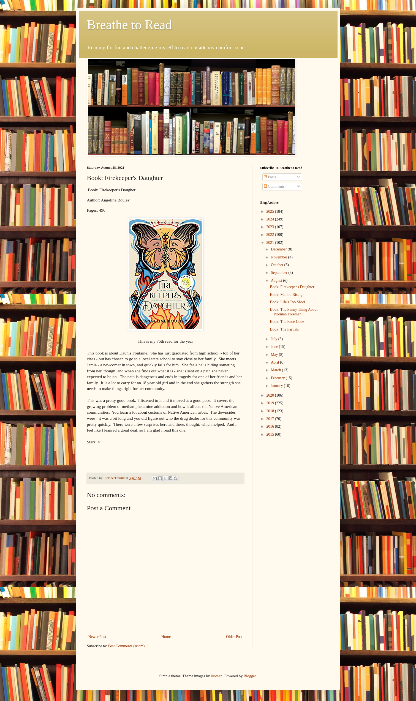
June (275, 347)
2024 (270, 219)
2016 (270, 426)
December (279, 249)
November (279, 257)
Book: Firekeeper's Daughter (292, 287)
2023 (270, 227)
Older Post (234, 637)
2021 (270, 243)
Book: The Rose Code (287, 322)
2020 (270, 395)
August (277, 281)
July (274, 339)
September (279, 273)
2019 (270, 403)
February (278, 378)
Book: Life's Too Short (287, 302)
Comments (274, 186)
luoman (216, 676)
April (275, 362)
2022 (270, 235)
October (277, 265)
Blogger (250, 676)
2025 (270, 211)
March (276, 370)
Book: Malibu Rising (286, 295)
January (277, 386)
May (275, 355)
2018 (270, 411)
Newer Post (97, 637)
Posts (270, 177)
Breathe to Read (129, 24)
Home (166, 637)
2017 (270, 419)
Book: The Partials (284, 329)
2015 (270, 434)
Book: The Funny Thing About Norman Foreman (293, 311)
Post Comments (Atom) (126, 646)
